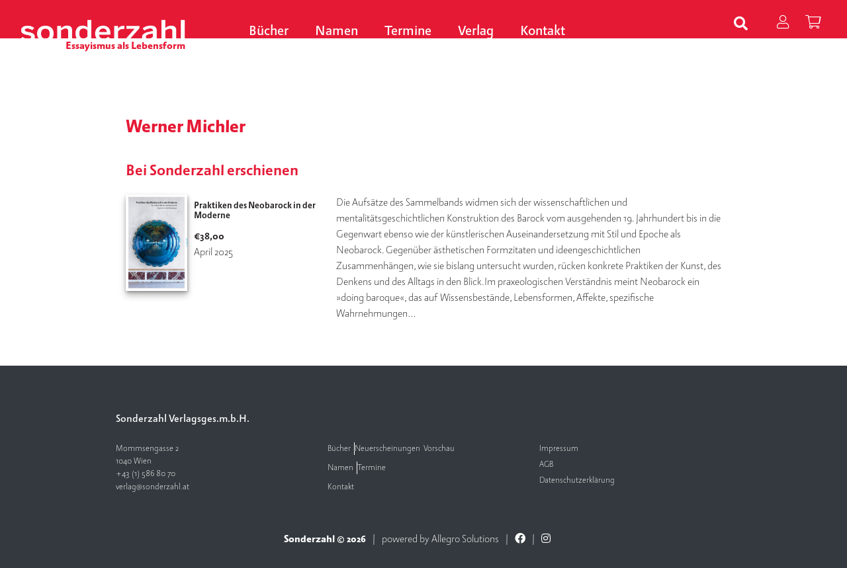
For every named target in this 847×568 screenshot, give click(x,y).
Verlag (476, 31)
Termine (407, 31)
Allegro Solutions (465, 539)
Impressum (558, 449)
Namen (336, 31)
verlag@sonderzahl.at (152, 487)
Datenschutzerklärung (577, 480)
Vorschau (439, 449)
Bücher (269, 31)
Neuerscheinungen (387, 449)
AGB (546, 464)
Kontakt (542, 31)
